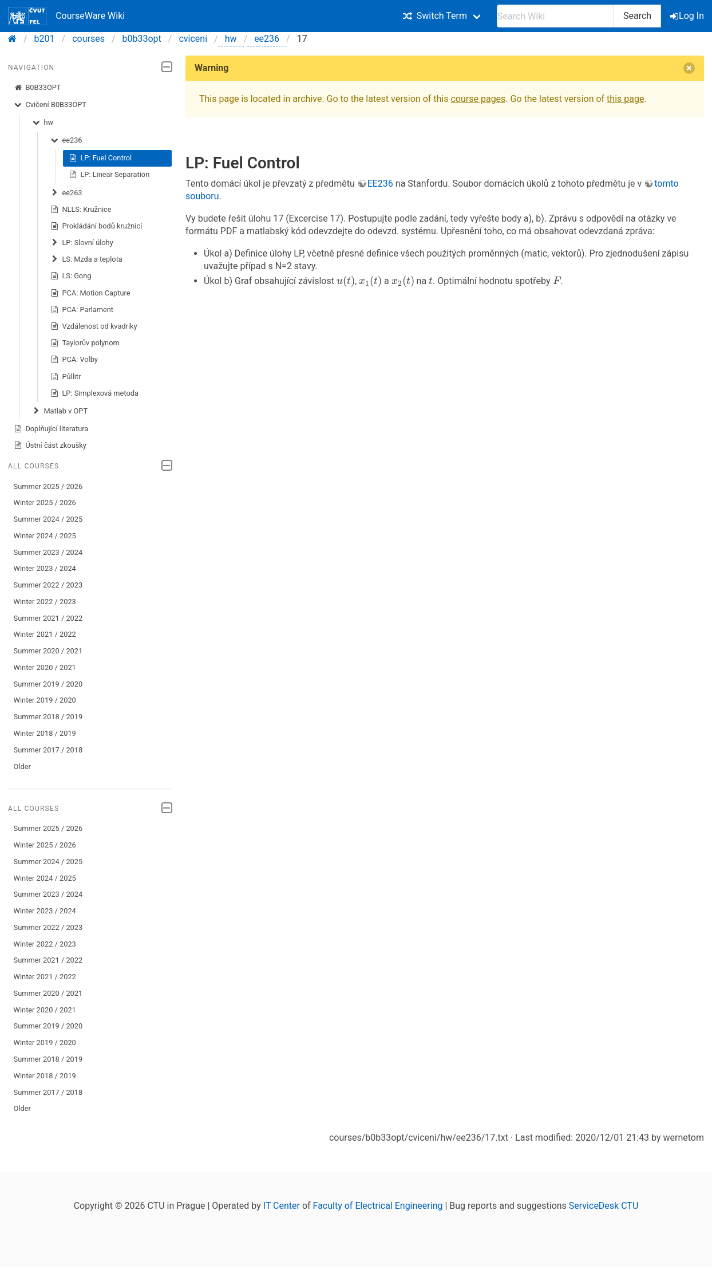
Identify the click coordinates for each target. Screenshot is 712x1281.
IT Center (281, 1205)
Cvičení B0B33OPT (50, 104)
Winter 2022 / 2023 (45, 601)
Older (22, 766)
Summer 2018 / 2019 (48, 716)
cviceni (193, 38)
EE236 (380, 183)
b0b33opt (141, 38)
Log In (688, 15)
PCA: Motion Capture (90, 293)
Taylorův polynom (85, 343)
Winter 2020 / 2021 (45, 667)
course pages (477, 98)
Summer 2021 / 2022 (48, 618)
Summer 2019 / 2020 (48, 684)
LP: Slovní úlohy (81, 242)
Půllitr (65, 376)
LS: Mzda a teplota (86, 259)
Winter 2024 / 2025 (45, 535)
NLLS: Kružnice (81, 209)
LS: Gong (71, 276)
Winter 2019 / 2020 (45, 700)
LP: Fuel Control (100, 158)
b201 (44, 38)
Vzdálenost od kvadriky (93, 326)
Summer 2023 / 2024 (48, 552)
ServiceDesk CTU (603, 1205)
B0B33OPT (37, 87)
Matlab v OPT (60, 411)
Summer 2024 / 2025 (48, 519)
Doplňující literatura (51, 428)
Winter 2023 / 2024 (45, 568)
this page (625, 98)
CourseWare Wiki (66, 16)
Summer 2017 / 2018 (48, 750)
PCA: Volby (74, 359)
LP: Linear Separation (109, 174)
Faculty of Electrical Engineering (378, 1205)
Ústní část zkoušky (50, 445)
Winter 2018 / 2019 (45, 733)
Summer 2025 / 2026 (48, 486)
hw (231, 38)
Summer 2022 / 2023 (48, 585)
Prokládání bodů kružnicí (96, 226)
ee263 (66, 193)
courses (88, 38)
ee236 (266, 38)
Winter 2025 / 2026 (45, 502)
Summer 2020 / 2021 (48, 651)
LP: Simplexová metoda (94, 393)
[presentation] (346, 281)
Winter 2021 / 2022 (45, 634)
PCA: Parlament (81, 309)
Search (637, 15)
